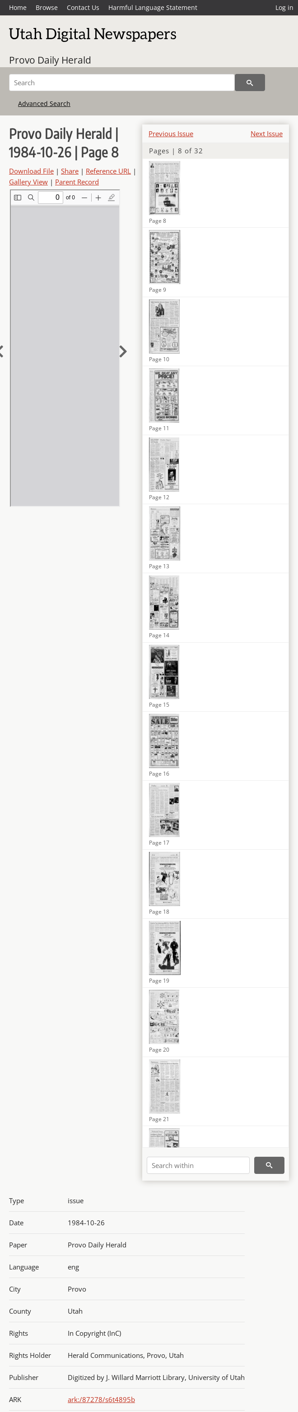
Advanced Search (44, 103)
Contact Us (83, 7)
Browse (47, 7)
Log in (284, 7)
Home (18, 7)
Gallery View (28, 181)
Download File (31, 170)
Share (70, 170)
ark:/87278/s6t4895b (101, 1399)
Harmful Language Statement (152, 7)
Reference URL (108, 170)
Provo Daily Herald (50, 60)
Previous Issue (171, 133)
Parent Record (77, 181)
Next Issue (267, 133)
